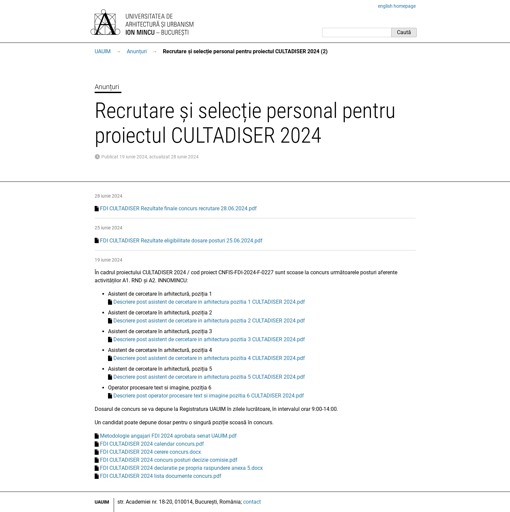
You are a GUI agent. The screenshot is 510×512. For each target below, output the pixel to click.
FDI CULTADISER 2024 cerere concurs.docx (150, 452)
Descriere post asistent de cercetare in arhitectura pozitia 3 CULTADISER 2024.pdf (209, 339)
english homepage (397, 6)
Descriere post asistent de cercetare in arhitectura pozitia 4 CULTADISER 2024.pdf (209, 358)
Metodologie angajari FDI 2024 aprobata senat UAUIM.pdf (168, 436)
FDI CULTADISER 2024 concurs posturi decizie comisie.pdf (168, 460)
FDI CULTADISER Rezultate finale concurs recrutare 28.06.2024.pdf (178, 208)
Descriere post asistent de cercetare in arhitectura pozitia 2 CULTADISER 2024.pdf (209, 320)
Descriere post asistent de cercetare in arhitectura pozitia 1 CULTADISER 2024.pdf (209, 302)
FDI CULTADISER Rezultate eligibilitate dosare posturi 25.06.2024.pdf (181, 240)
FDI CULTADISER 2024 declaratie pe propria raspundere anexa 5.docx (181, 468)
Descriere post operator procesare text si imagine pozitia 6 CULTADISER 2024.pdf (208, 395)
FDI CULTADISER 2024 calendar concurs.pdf (152, 444)
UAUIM (103, 51)
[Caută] (356, 32)
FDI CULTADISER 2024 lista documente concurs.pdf (160, 476)
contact (252, 502)
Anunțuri (137, 51)
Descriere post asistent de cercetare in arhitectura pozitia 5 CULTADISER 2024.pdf (209, 377)
